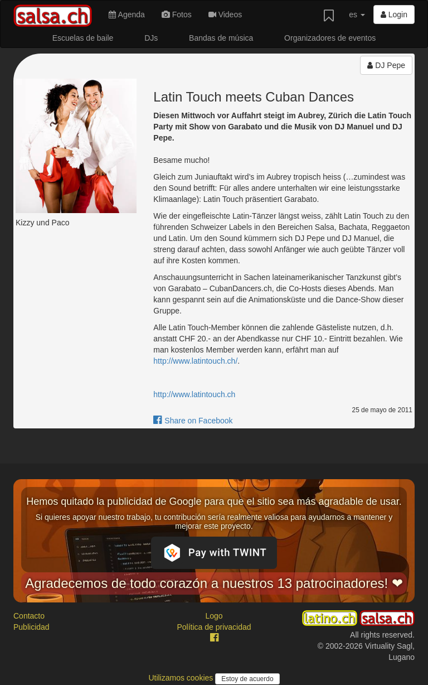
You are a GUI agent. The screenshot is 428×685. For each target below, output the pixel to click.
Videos (225, 14)
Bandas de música (221, 37)
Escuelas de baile (83, 37)
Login (394, 14)
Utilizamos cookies (181, 677)
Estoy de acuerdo (247, 679)
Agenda (126, 14)
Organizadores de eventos (330, 37)
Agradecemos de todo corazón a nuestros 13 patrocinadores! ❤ (214, 583)
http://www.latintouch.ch (194, 394)
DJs (151, 37)
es (357, 14)
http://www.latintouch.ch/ (195, 360)
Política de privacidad (214, 627)
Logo (213, 615)
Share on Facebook (192, 420)
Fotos (177, 14)
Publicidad (31, 627)
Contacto (29, 615)
